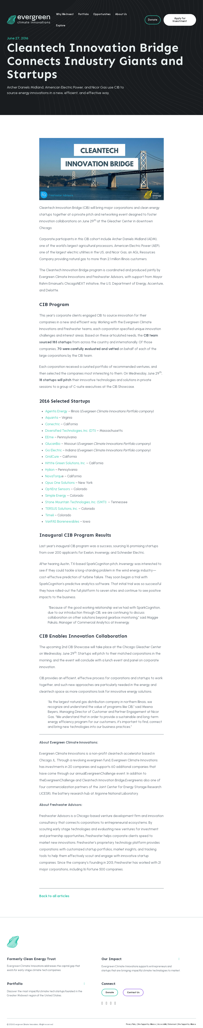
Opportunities (102, 14)
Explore (60, 25)
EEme (49, 437)
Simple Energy (55, 495)
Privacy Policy (131, 1024)
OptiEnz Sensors (57, 489)
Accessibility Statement (166, 1024)
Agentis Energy (56, 411)
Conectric (52, 424)
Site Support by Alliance (147, 1024)
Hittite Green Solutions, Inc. (65, 463)
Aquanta (51, 417)
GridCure (52, 456)
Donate (152, 19)
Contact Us (133, 992)
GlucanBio (52, 444)
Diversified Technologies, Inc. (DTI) (70, 431)
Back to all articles (54, 896)
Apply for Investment (180, 19)
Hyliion (50, 470)
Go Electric (53, 450)
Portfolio (83, 14)
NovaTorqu (53, 476)
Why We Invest (65, 14)
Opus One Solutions (60, 483)
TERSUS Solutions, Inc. (61, 509)
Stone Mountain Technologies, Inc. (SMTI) (75, 502)
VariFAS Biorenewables (62, 521)
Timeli (49, 515)
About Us (121, 14)
